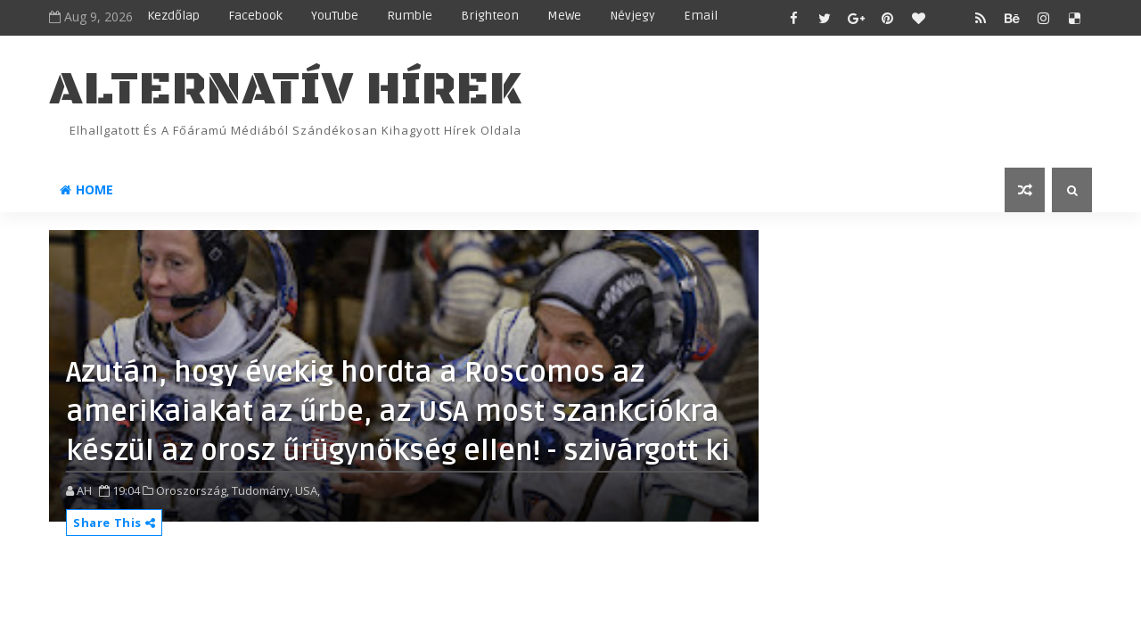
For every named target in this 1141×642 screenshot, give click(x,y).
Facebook (255, 15)
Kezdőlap (173, 15)
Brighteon (490, 15)
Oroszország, (192, 490)
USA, (307, 490)
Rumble (409, 15)
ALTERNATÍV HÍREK (285, 90)
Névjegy (632, 15)
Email (701, 15)
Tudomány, (262, 490)
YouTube (334, 15)
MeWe (564, 15)
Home (86, 189)
